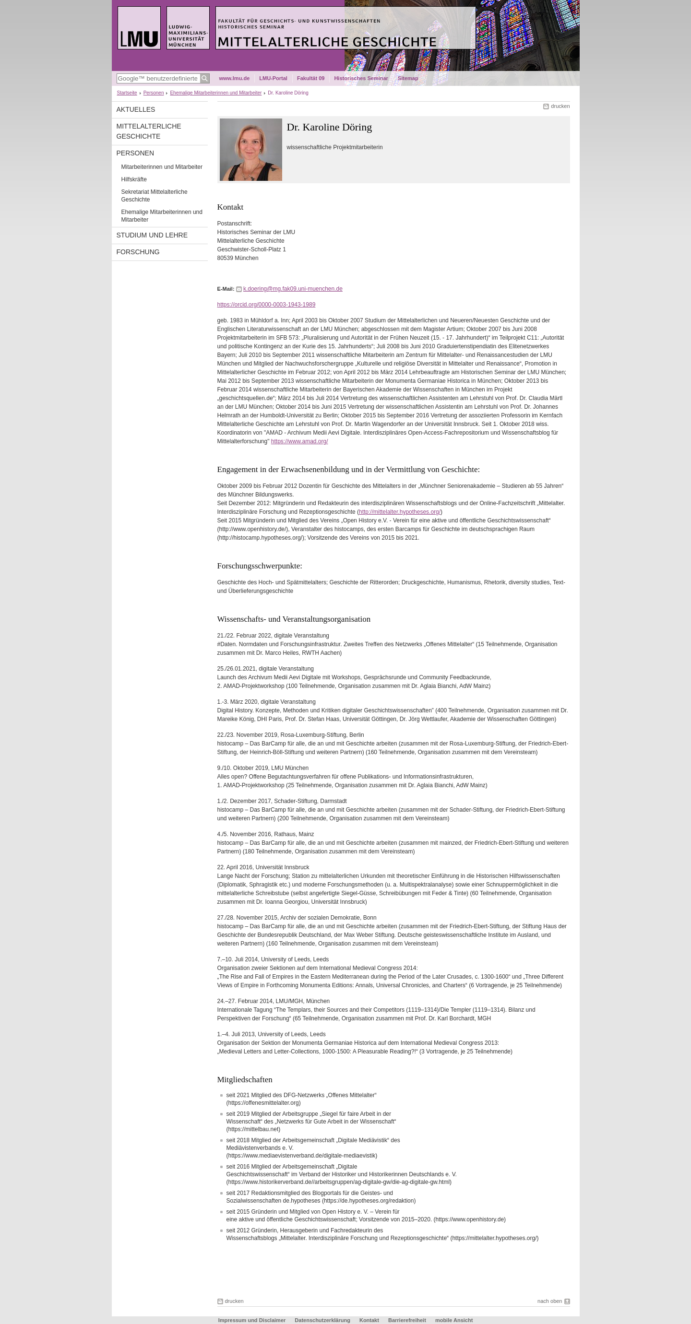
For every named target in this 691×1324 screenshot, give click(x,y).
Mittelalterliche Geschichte (149, 131)
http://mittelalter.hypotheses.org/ (400, 511)
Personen (153, 92)
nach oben (549, 1301)
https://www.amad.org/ (299, 441)
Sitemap (408, 78)
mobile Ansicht (454, 1320)
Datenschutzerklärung (322, 1320)
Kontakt (369, 1320)
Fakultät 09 (310, 78)
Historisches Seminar (361, 78)
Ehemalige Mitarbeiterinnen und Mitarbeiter (216, 92)
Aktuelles (136, 109)
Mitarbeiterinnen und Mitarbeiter (162, 167)
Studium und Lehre (152, 235)
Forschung (138, 252)
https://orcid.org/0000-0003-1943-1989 (266, 304)
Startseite (127, 92)
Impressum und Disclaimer (252, 1320)
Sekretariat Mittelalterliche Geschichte (154, 196)
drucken (560, 106)
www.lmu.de (234, 78)
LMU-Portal (273, 78)
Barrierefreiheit (408, 1320)
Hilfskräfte (134, 179)
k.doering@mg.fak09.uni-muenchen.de (293, 288)
